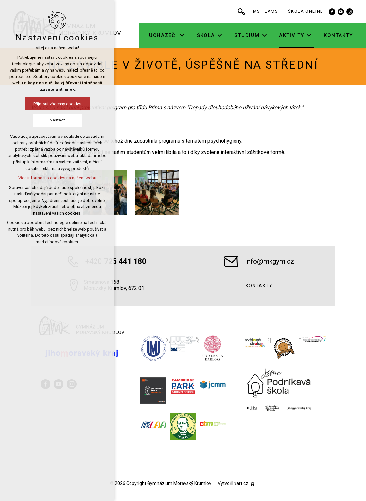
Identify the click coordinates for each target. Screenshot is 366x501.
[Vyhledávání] (263, 11)
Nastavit (36, 120)
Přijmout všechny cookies (36, 103)
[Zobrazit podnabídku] (204, 35)
